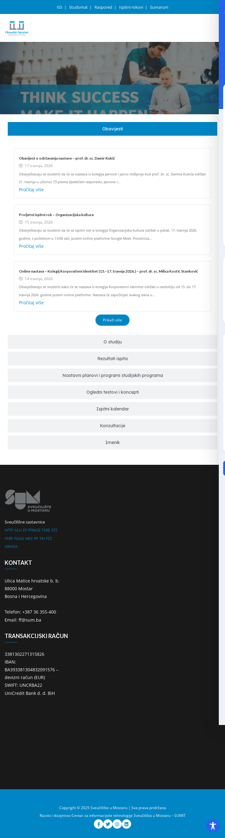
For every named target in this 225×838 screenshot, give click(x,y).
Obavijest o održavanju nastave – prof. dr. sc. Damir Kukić (67, 158)
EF (25, 530)
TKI (42, 538)
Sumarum (159, 7)
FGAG (19, 538)
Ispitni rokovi (131, 7)
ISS (60, 7)
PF (36, 538)
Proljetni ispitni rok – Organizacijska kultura (56, 214)
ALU (18, 530)
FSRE (46, 530)
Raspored (104, 7)
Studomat (79, 7)
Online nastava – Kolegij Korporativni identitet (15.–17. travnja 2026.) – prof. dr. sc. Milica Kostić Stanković (108, 271)
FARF (9, 538)
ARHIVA (11, 546)
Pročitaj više (31, 190)
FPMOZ (34, 530)
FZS (54, 530)
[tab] (112, 129)
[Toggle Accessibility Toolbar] (212, 825)
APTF (9, 530)
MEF (29, 538)
